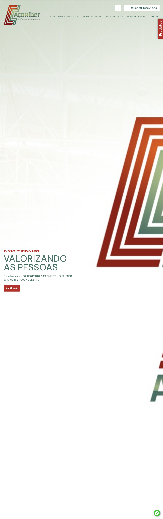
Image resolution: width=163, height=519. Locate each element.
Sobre (61, 16)
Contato (155, 16)
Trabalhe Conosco (136, 16)
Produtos (73, 16)
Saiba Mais (11, 288)
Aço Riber (24, 16)
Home (52, 16)
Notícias (118, 16)
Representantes (92, 16)
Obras (107, 16)
